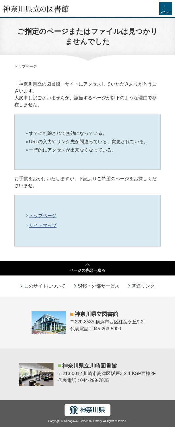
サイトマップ (43, 225)
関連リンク (143, 286)
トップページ (25, 66)
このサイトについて (44, 286)
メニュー (166, 12)
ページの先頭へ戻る (87, 270)
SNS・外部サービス (98, 286)
